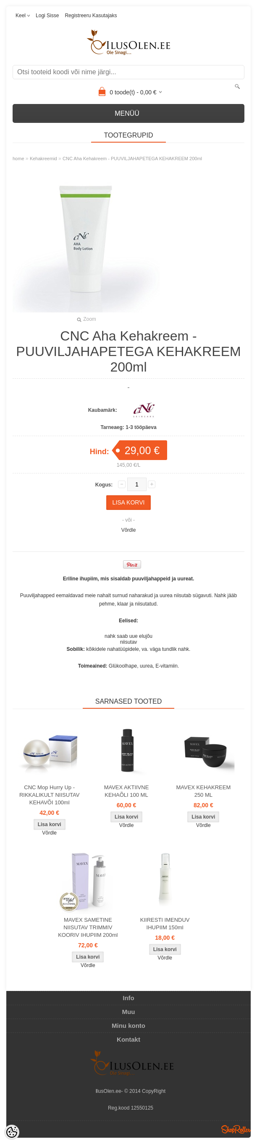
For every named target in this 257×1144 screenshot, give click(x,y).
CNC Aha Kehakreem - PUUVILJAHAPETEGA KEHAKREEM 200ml (132, 158)
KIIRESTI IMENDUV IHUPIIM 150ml (165, 924)
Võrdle (128, 530)
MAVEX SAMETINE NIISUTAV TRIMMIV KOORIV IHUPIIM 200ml (88, 927)
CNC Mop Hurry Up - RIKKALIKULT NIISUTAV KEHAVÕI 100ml (49, 795)
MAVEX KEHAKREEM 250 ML (203, 791)
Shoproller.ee (236, 1129)
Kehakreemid (43, 158)
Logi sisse (47, 15)
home (18, 158)
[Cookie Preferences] (11, 1132)
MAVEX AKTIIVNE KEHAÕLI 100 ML (126, 791)
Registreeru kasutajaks (91, 15)
